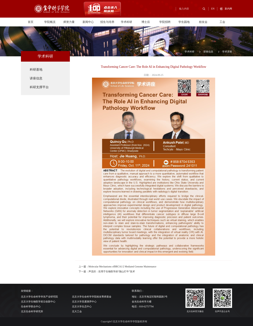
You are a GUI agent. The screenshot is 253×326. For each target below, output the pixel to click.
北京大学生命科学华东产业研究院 (39, 296)
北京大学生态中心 (82, 306)
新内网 (228, 8)
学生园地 (184, 21)
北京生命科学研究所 (32, 311)
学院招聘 (164, 21)
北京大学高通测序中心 (84, 301)
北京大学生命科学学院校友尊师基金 (91, 296)
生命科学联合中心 (31, 306)
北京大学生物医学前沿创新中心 (38, 301)
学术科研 (126, 21)
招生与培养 (107, 21)
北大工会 (77, 311)
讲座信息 (208, 51)
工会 (222, 21)
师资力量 (69, 21)
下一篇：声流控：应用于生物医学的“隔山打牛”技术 (107, 271)
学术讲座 (227, 51)
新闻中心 (88, 21)
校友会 (203, 21)
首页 (30, 21)
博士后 (145, 21)
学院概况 (49, 21)
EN (212, 8)
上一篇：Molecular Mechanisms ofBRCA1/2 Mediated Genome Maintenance (117, 266)
